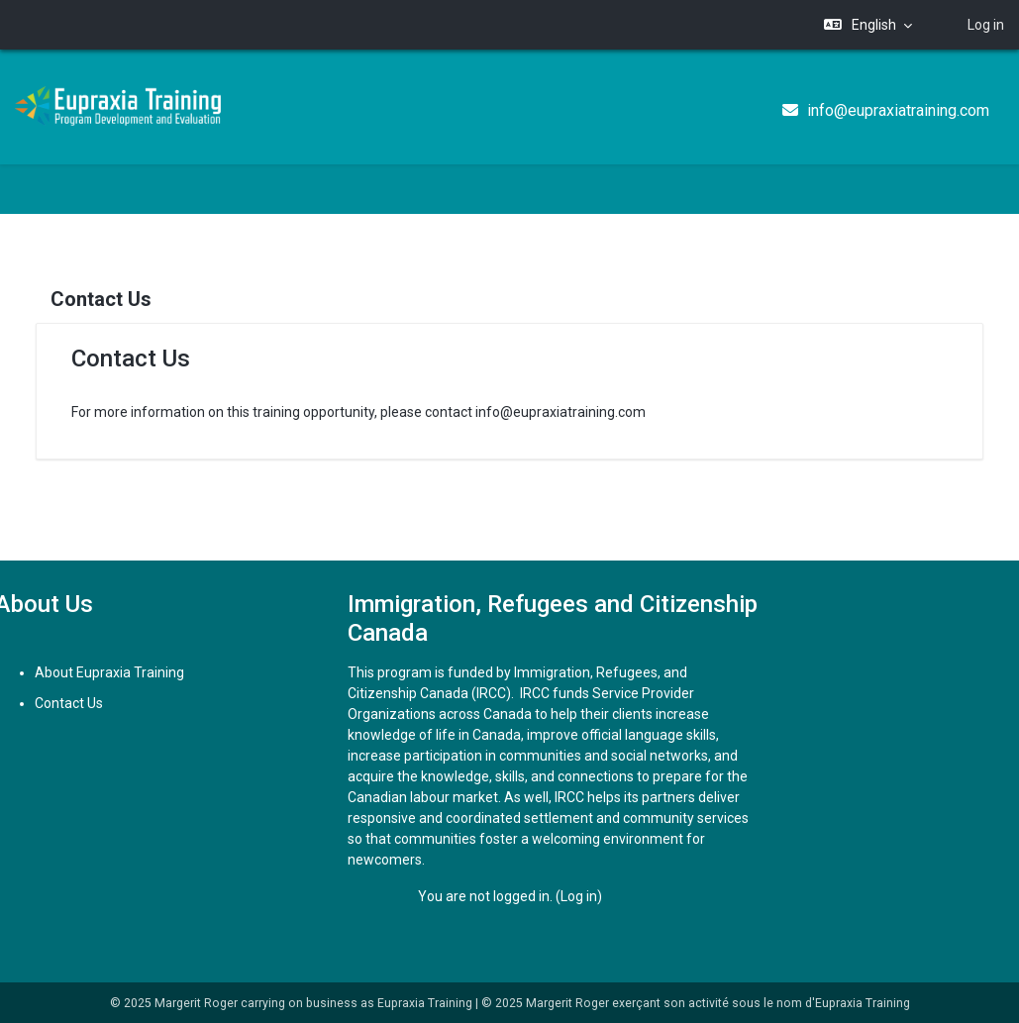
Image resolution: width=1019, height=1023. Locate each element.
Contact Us (88, 703)
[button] (868, 25)
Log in (986, 25)
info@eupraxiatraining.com (898, 110)
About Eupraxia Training (129, 672)
